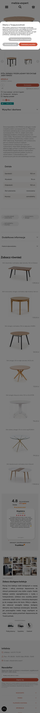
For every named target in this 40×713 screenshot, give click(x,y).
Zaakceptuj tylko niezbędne (21, 39)
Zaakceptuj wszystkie (28, 44)
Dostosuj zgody (10, 44)
